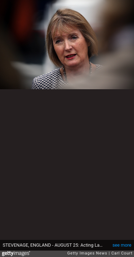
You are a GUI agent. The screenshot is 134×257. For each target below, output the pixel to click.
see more (122, 245)
